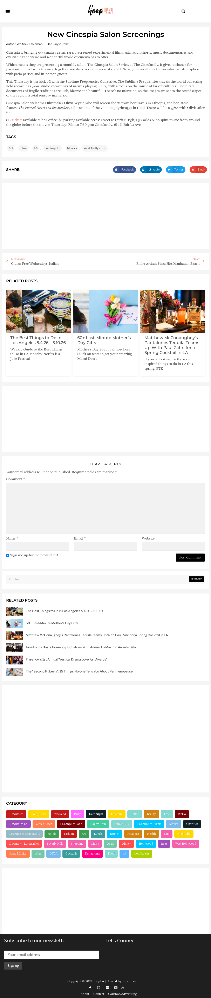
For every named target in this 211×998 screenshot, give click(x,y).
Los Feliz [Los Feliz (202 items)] (116, 814)
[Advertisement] (105, 216)
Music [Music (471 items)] (95, 843)
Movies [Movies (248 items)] (173, 823)
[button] (7, 11)
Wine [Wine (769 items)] (38, 853)
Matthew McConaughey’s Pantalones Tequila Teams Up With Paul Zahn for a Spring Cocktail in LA (171, 345)
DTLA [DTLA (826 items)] (53, 853)
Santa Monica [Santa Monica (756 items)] (18, 853)
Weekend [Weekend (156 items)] (60, 814)
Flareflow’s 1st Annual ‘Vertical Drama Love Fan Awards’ (66, 659)
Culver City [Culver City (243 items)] (121, 823)
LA (36, 148)
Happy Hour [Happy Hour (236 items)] (98, 823)
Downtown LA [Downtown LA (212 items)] (18, 823)
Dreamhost (129, 981)
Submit (196, 579)
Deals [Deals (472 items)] (110, 843)
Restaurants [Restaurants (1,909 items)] (92, 853)
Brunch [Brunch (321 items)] (114, 833)
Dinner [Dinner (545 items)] (126, 843)
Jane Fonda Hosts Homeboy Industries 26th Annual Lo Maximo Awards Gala (81, 647)
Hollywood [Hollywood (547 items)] (146, 843)
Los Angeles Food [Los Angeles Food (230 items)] (71, 823)
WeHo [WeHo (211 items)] (182, 814)
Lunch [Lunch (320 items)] (98, 833)
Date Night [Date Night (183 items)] (96, 814)
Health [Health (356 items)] (151, 833)
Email (80, 538)
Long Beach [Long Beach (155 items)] (38, 814)
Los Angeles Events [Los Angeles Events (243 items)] (149, 823)
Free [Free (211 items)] (167, 814)
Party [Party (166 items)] (77, 814)
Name (12, 538)
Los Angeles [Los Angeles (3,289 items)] (141, 853)
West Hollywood (94, 148)
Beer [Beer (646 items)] (164, 843)
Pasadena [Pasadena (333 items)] (133, 833)
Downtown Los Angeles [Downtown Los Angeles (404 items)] (24, 843)
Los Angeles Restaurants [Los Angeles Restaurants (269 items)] (24, 833)
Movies (72, 148)
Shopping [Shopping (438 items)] (77, 843)
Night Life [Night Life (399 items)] (183, 833)
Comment (15, 479)
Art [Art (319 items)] (84, 833)
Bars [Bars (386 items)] (166, 833)
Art (11, 148)
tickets (17, 120)
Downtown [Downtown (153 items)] (16, 814)
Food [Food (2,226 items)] (111, 853)
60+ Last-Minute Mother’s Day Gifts (52, 623)
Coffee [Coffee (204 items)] (134, 814)
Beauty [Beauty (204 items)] (151, 814)
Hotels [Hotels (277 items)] (52, 833)
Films (23, 148)
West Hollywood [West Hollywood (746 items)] (185, 843)
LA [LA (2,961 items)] (124, 853)
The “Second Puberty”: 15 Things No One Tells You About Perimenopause (79, 671)
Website (148, 538)
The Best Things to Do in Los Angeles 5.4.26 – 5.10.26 (38, 340)
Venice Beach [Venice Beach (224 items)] (44, 823)
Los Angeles (52, 148)
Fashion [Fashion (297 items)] (69, 833)
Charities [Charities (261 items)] (192, 823)
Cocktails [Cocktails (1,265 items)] (71, 853)
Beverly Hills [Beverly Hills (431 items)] (55, 843)
